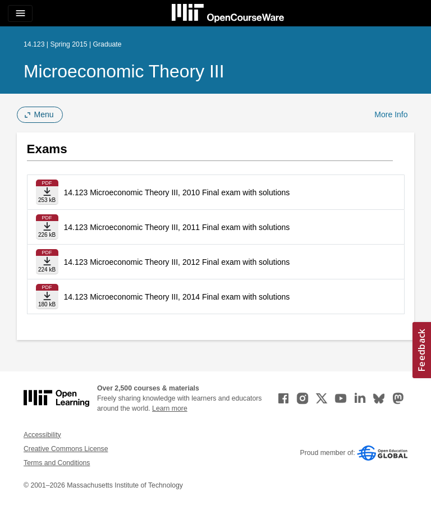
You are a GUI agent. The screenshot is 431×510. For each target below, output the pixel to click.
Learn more (169, 408)
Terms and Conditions (57, 463)
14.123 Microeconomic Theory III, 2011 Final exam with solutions (177, 227)
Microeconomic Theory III (124, 71)
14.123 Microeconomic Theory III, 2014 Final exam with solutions (177, 296)
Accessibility (42, 435)
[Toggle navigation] (20, 13)
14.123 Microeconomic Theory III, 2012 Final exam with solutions (177, 262)
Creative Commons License (66, 449)
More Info (390, 114)
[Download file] (47, 192)
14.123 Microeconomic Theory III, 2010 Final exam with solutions (177, 192)
